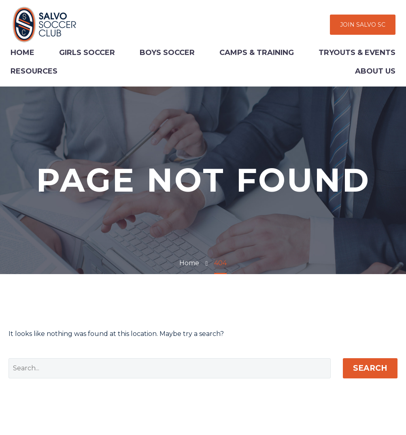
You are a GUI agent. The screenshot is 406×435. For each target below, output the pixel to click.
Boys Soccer (167, 52)
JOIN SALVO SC (362, 24)
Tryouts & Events (357, 52)
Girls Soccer (87, 52)
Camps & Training (256, 52)
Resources (34, 71)
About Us (375, 71)
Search (370, 368)
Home (22, 52)
